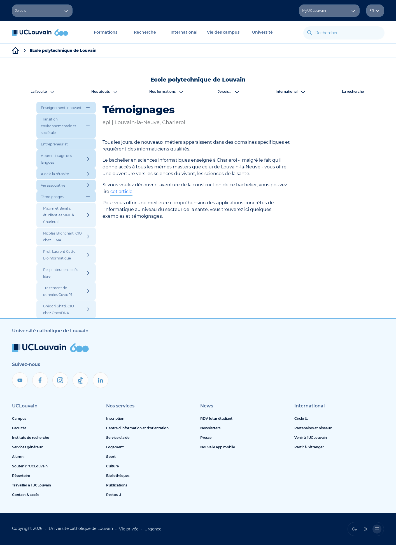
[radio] (354, 529)
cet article (121, 191)
